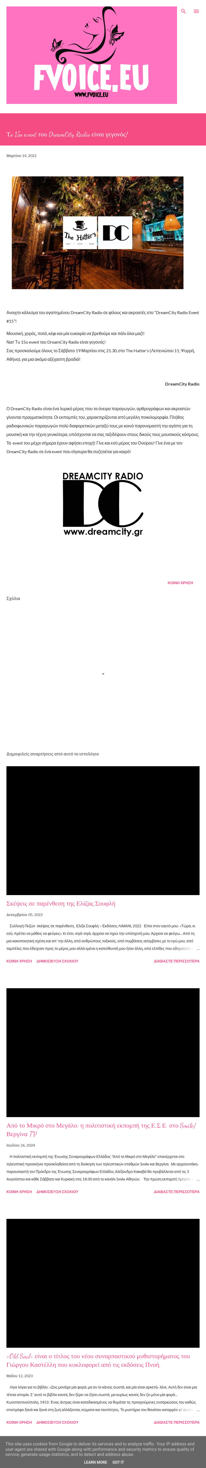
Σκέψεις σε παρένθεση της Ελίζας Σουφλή (60, 903)
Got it (118, 1462)
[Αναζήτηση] (183, 9)
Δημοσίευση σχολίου (57, 961)
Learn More (95, 1462)
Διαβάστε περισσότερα (177, 961)
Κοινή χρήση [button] (180, 582)
